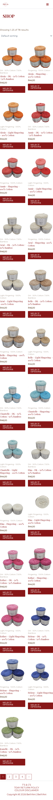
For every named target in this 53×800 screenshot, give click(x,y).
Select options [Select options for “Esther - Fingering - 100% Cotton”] (36, 591)
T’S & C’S (26, 785)
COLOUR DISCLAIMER (27, 790)
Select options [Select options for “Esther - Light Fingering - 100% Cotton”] (8, 649)
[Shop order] (26, 36)
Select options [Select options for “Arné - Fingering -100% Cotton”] (36, 255)
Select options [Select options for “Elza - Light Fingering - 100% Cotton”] (36, 533)
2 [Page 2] (9, 776)
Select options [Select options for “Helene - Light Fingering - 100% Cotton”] (36, 705)
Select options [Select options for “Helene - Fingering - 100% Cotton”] (8, 703)
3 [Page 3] (16, 776)
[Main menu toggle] (47, 4)
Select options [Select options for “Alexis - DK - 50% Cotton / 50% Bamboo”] (8, 89)
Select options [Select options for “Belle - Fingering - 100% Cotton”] (8, 368)
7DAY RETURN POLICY (26, 787)
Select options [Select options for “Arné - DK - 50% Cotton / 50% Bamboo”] (8, 258)
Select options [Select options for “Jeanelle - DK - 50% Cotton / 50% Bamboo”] (8, 762)
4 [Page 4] (22, 776)
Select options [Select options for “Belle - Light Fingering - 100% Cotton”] (36, 370)
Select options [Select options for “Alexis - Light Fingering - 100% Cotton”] (8, 145)
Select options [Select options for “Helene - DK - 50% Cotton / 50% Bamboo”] (36, 649)
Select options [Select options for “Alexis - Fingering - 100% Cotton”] (36, 87)
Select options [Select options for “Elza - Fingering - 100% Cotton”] (8, 537)
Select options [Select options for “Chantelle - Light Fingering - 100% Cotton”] (8, 483)
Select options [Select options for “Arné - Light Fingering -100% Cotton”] (8, 314)
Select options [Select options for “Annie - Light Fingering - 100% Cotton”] (36, 201)
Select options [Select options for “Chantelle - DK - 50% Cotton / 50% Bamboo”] (8, 427)
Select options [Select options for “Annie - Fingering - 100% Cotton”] (8, 199)
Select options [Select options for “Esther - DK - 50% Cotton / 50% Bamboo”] (8, 593)
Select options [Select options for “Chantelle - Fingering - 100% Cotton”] (36, 424)
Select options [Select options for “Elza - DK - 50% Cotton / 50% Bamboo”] (36, 483)
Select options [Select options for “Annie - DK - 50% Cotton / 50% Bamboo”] (36, 145)
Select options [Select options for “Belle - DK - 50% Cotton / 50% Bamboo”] (36, 314)
